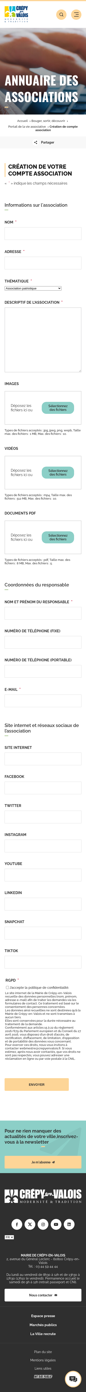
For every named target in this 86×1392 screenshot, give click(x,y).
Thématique (18, 281)
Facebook (14, 776)
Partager (43, 142)
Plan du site (43, 1352)
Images (12, 384)
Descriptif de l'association (34, 302)
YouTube (13, 864)
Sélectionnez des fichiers (58, 408)
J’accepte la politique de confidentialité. (39, 987)
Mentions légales (43, 1360)
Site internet (18, 747)
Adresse (15, 251)
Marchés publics (43, 1325)
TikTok (11, 951)
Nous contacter (43, 1295)
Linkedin (13, 893)
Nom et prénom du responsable (38, 601)
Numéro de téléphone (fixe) (32, 631)
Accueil (22, 121)
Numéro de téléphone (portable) (38, 660)
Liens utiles (43, 1368)
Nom (11, 222)
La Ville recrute (43, 1334)
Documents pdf (20, 513)
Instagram (15, 835)
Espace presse (43, 1316)
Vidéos (11, 448)
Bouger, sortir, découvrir (48, 121)
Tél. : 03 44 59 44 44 (43, 1266)
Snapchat (14, 922)
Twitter (13, 805)
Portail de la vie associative (27, 126)
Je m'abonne (43, 1162)
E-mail (13, 689)
